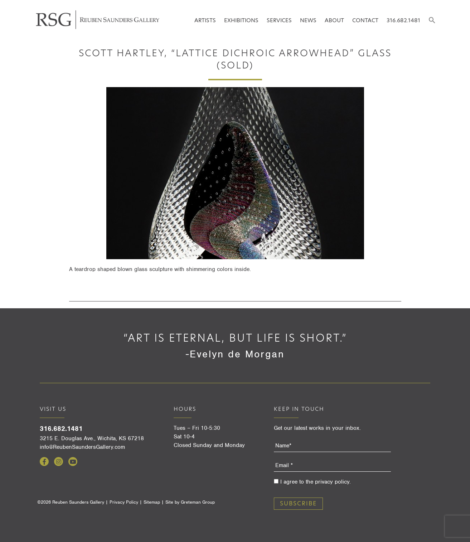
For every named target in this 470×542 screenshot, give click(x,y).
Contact (365, 20)
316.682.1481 (403, 20)
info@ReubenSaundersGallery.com (82, 447)
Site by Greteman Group (190, 502)
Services (279, 20)
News (308, 20)
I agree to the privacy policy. (315, 481)
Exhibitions (241, 20)
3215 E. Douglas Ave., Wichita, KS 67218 (92, 438)
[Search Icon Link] (432, 20)
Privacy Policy (124, 502)
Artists (205, 20)
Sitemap (152, 502)
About (334, 20)
